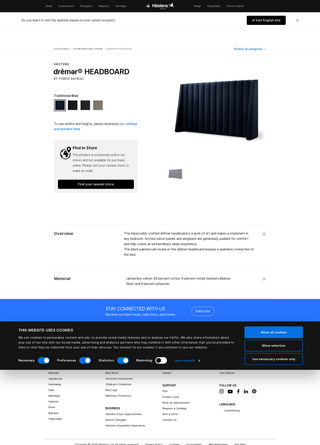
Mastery (104, 6)
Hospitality (213, 6)
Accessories (66, 6)
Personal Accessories (119, 363)
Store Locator (235, 6)
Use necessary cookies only (273, 434)
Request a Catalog (174, 393)
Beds (49, 6)
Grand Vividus (57, 334)
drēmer (53, 352)
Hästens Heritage (173, 334)
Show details (185, 436)
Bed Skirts (112, 357)
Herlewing (55, 369)
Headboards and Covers (121, 346)
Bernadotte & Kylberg (233, 346)
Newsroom (169, 346)
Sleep (197, 6)
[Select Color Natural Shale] (98, 92)
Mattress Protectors (118, 380)
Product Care (170, 381)
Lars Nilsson (227, 357)
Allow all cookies (274, 407)
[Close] (297, 20)
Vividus (53, 340)
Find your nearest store (96, 169)
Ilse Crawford (227, 352)
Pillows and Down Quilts (120, 340)
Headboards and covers (87, 34)
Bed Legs (111, 374)
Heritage (120, 6)
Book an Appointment (176, 387)
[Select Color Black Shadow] (74, 92)
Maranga (54, 380)
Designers (86, 6)
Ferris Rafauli (227, 340)
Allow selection (274, 421)
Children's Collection (118, 369)
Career (166, 357)
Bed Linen (112, 334)
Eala (51, 374)
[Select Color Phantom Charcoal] (86, 92)
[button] (266, 20)
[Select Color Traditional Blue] (61, 92)
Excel (52, 392)
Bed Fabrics (226, 334)
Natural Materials (173, 340)
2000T (53, 346)
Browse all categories (248, 33)
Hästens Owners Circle (176, 352)
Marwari (54, 357)
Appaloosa (55, 363)
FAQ (165, 375)
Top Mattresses (116, 352)
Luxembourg (229, 395)
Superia (53, 386)
